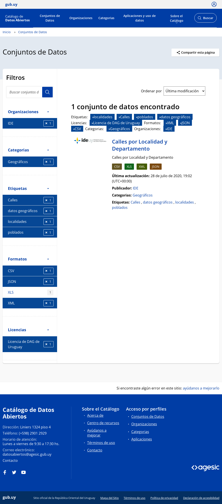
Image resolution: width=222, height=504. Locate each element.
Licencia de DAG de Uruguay (31, 344)
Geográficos (31, 162)
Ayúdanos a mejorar (96, 432)
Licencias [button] (28, 329)
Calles (31, 200)
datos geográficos (31, 211)
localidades (31, 221)
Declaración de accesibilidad (201, 498)
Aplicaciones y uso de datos (139, 18)
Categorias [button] (28, 150)
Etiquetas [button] (28, 188)
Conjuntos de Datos (50, 18)
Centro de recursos (103, 422)
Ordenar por (151, 91)
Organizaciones (80, 18)
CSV (31, 271)
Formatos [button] (28, 259)
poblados (31, 232)
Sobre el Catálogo (176, 17)
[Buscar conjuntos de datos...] (30, 92)
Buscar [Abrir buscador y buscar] (205, 19)
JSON (31, 281)
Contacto (10, 460)
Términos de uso (101, 442)
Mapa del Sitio (109, 498)
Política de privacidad (164, 498)
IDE (31, 123)
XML (31, 303)
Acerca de (95, 415)
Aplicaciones (141, 439)
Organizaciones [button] (28, 111)
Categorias (106, 18)
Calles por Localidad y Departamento (139, 145)
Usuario (47, 92)
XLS (30, 292)
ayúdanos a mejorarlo (201, 388)
